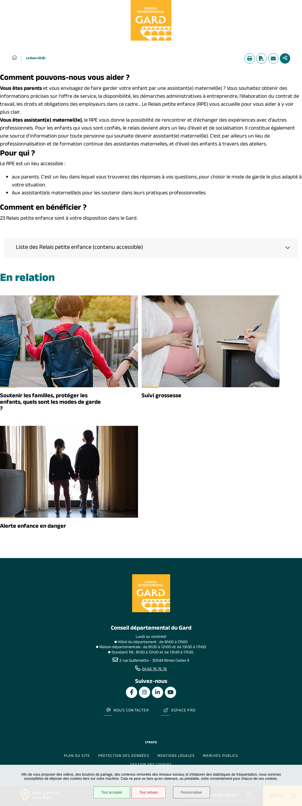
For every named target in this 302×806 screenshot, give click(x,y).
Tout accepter (111, 792)
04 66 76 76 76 (154, 669)
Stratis (151, 743)
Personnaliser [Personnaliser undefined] (191, 792)
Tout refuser (148, 792)
